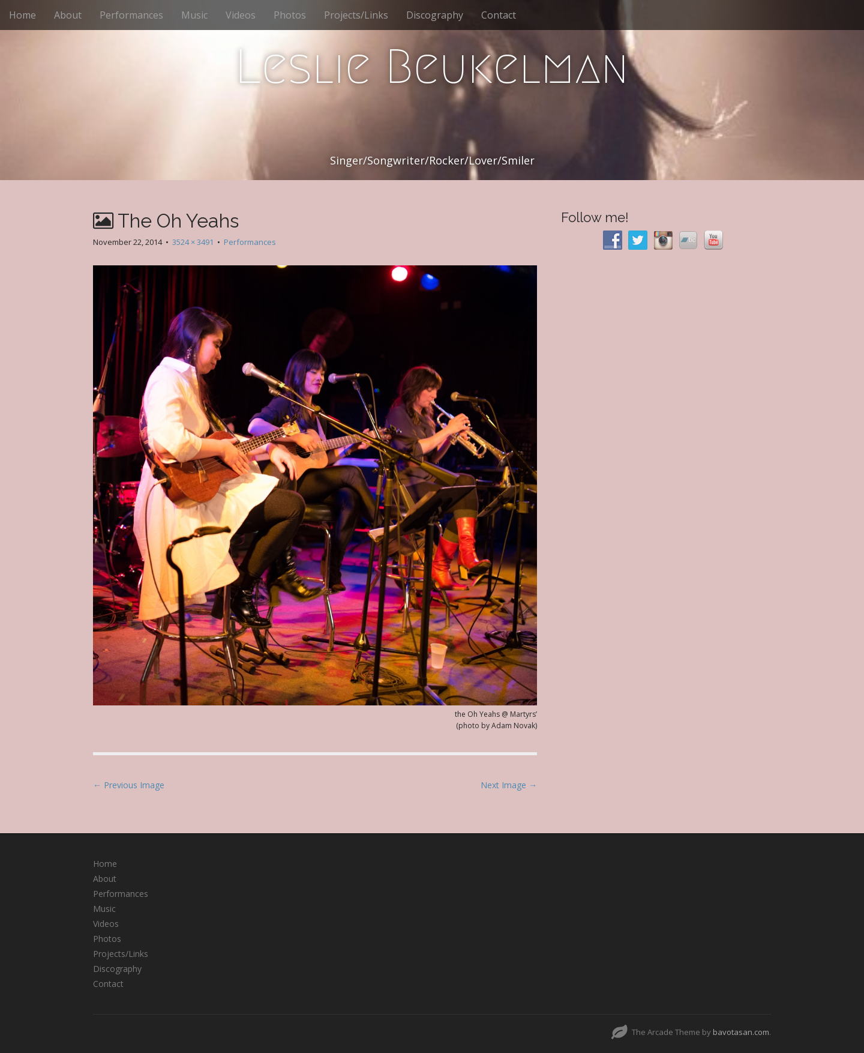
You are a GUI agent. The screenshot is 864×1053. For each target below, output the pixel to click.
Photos (290, 15)
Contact (498, 15)
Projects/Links (356, 15)
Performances (131, 15)
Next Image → (509, 785)
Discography (434, 15)
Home (22, 15)
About (68, 15)
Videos (241, 15)
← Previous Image (128, 785)
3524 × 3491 (193, 242)
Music (194, 15)
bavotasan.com (741, 1032)
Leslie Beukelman (432, 66)
